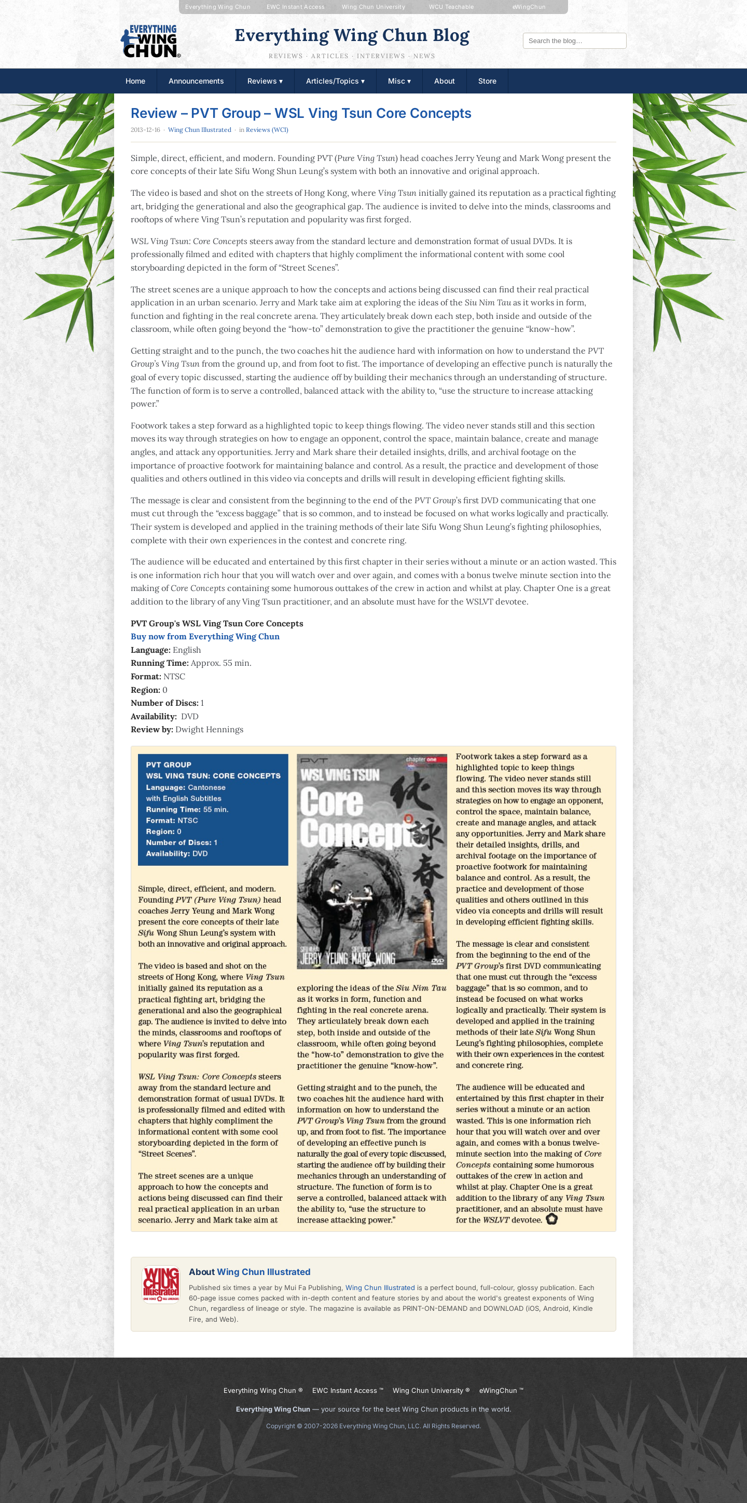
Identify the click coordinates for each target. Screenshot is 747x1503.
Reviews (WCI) (267, 129)
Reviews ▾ (265, 80)
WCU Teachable (451, 6)
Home (135, 80)
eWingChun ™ (501, 1390)
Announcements (196, 80)
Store (487, 80)
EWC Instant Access (296, 6)
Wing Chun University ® (431, 1390)
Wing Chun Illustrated (199, 129)
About (444, 80)
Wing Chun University (373, 6)
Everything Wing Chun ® (263, 1390)
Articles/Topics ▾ (335, 80)
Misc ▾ (399, 80)
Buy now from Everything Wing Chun (205, 636)
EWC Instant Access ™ (347, 1390)
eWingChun (529, 6)
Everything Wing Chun (218, 6)
